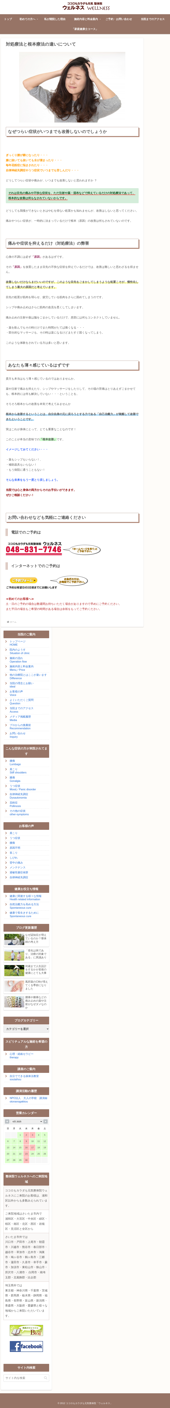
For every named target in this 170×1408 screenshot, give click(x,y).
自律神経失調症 (19, 877)
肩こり (14, 833)
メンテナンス (18, 867)
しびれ (14, 857)
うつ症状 (15, 838)
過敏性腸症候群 (19, 872)
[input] (26, 1378)
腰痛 (12, 842)
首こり (14, 852)
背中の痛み (16, 862)
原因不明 (15, 847)
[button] (46, 1378)
